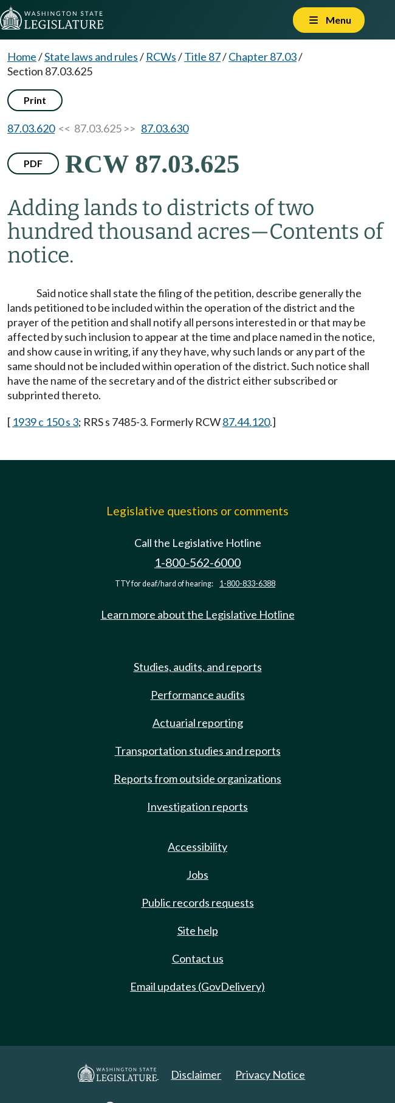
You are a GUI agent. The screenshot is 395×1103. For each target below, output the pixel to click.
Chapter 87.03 (262, 56)
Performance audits (198, 694)
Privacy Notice (270, 1074)
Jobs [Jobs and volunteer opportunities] (197, 874)
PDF (33, 163)
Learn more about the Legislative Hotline (198, 614)
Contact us (198, 958)
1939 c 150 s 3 (45, 421)
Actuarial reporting (198, 722)
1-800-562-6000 (197, 562)
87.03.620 (31, 128)
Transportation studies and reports (198, 750)
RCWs (161, 56)
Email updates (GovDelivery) (197, 986)
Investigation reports (197, 806)
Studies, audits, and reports (198, 666)
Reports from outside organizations (197, 778)
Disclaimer (196, 1074)
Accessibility (197, 846)
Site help (197, 930)
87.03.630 (164, 128)
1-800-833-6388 (247, 583)
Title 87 (202, 56)
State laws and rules (91, 56)
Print (35, 100)
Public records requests (198, 902)
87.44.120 (246, 421)
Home (21, 56)
